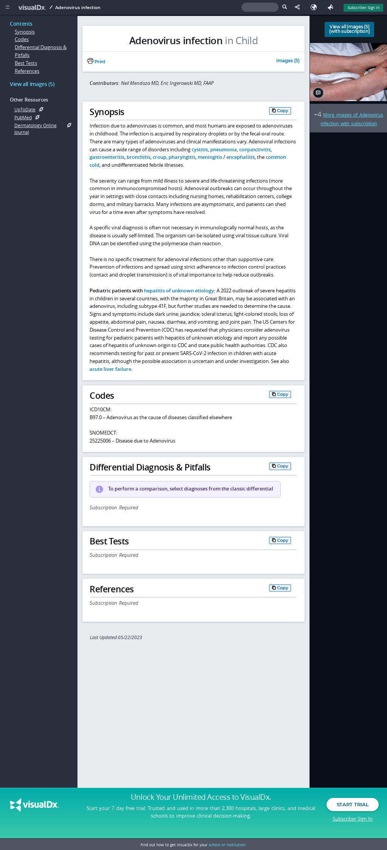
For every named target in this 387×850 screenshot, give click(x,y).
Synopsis (25, 31)
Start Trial (352, 808)
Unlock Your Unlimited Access (201, 800)
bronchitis (138, 157)
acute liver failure (110, 369)
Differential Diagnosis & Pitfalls (41, 51)
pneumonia (223, 149)
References (27, 71)
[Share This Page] (299, 7)
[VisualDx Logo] (33, 7)
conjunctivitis (255, 149)
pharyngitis (182, 157)
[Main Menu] (7, 7)
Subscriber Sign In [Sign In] (363, 7)
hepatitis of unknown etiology (179, 290)
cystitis (200, 149)
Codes (22, 39)
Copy (282, 110)
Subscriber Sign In (353, 821)
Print (96, 62)
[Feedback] (332, 7)
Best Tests (26, 63)
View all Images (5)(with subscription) (349, 29)
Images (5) (288, 61)
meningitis (210, 157)
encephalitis (240, 157)
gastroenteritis (107, 157)
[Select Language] (315, 7)
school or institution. (227, 844)
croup (159, 157)
